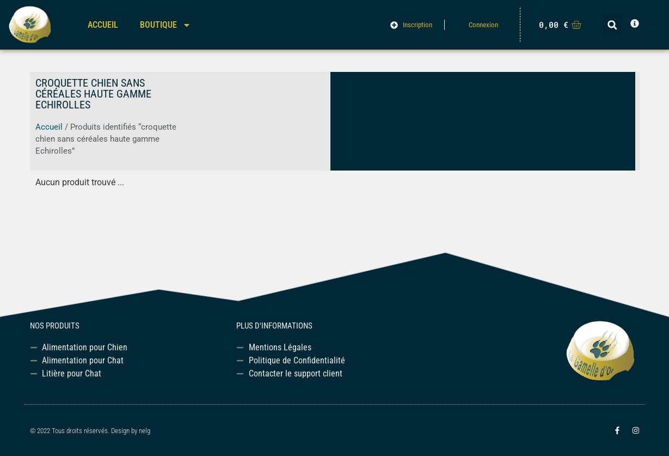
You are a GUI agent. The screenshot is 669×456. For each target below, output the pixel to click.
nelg (144, 431)
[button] (612, 24)
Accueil (103, 25)
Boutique (165, 25)
